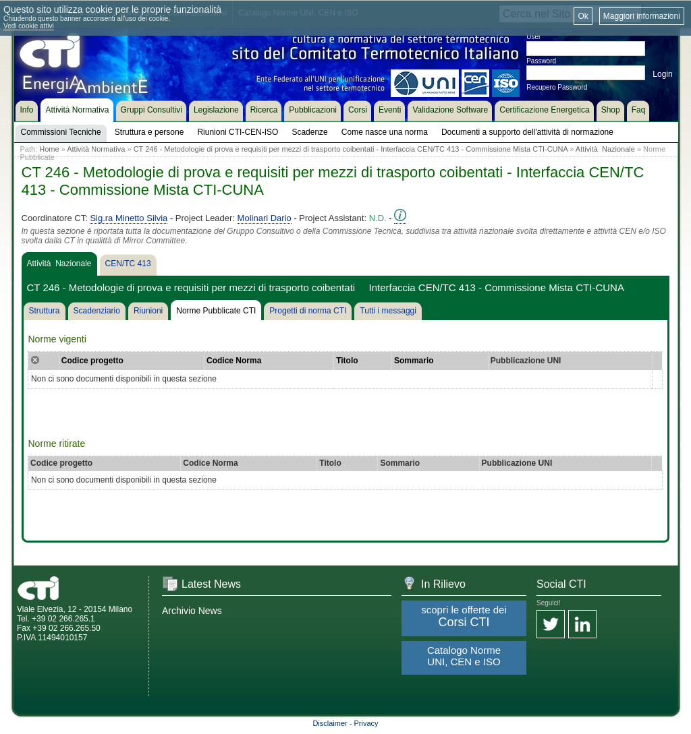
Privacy (366, 723)
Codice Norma (233, 360)
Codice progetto (92, 360)
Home (49, 149)
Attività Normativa (96, 149)
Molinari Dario (265, 218)
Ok (583, 16)
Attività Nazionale (605, 149)
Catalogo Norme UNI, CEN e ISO (464, 655)
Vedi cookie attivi (28, 26)
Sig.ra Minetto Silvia (128, 218)
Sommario (414, 360)
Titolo (347, 360)
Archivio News (192, 610)
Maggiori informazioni (641, 16)
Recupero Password (556, 87)
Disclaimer (329, 723)
